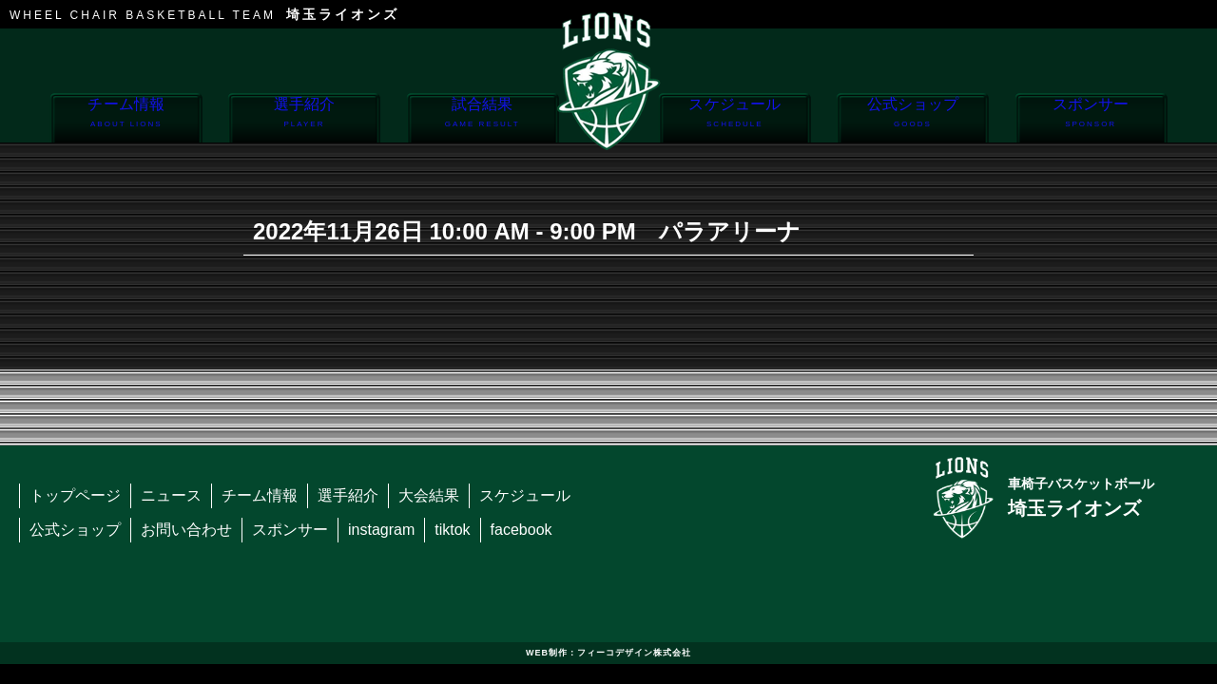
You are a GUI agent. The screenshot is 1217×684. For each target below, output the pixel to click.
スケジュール (734, 119)
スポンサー (1091, 119)
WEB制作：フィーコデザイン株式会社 (608, 652)
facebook (521, 530)
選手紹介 (303, 119)
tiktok (452, 530)
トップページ (75, 495)
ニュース (171, 495)
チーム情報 (126, 119)
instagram (381, 530)
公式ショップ (912, 119)
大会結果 (428, 495)
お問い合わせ (186, 530)
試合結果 (482, 119)
